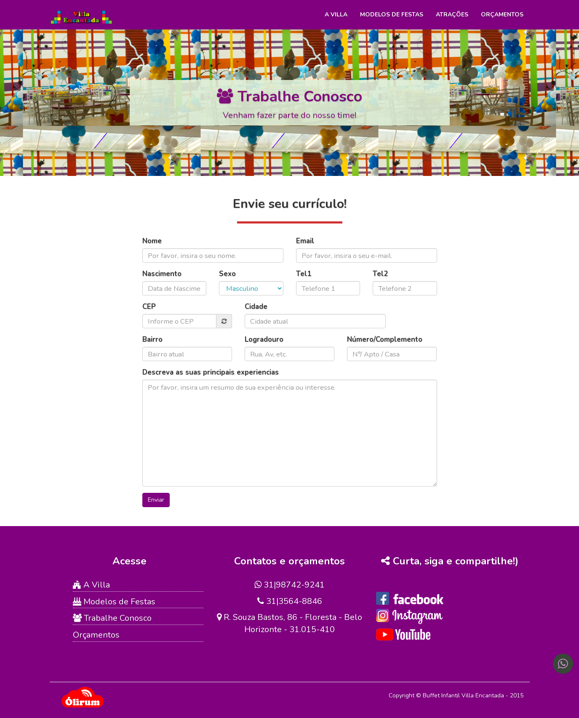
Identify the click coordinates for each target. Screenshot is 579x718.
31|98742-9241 (289, 584)
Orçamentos (502, 15)
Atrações (452, 15)
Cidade (256, 306)
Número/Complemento (384, 339)
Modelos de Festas (391, 15)
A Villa (336, 15)
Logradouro (264, 339)
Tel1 (303, 274)
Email (305, 241)
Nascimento (161, 274)
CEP (149, 306)
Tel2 (380, 274)
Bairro (152, 339)
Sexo (227, 274)
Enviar (156, 500)
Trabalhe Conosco (112, 618)
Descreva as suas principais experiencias (210, 372)
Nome (152, 241)
